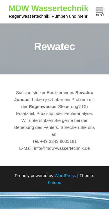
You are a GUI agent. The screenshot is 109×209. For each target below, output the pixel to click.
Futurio (54, 182)
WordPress (65, 175)
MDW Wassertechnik (48, 8)
